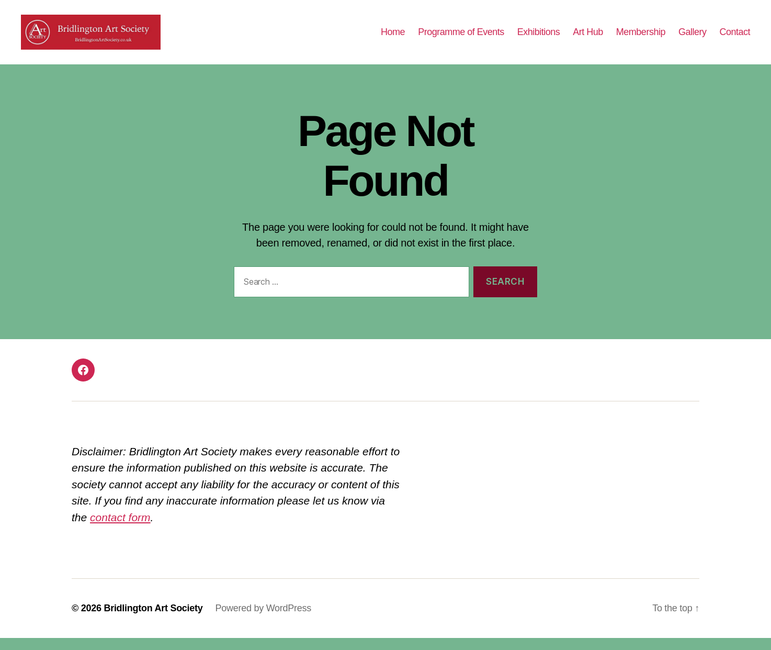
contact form (120, 529)
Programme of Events (461, 37)
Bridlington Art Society (153, 620)
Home (393, 37)
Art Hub (588, 37)
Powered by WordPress (263, 620)
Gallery (692, 37)
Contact (734, 37)
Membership (640, 37)
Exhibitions (538, 37)
